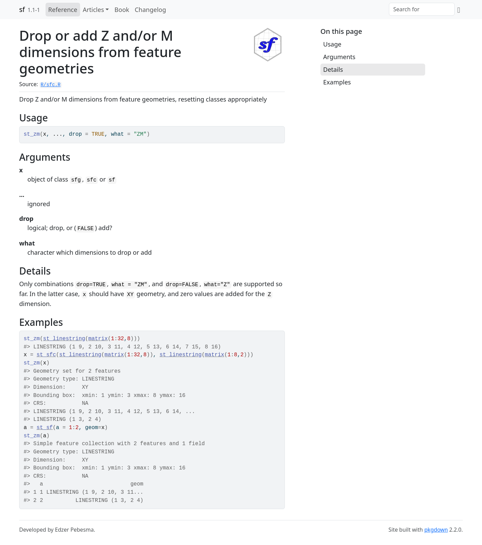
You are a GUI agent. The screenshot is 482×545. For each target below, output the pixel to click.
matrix (98, 339)
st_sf (45, 428)
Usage (332, 44)
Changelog (150, 9)
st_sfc (46, 355)
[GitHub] (459, 9)
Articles (93, 9)
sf (22, 9)
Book (121, 9)
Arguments (339, 57)
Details (333, 69)
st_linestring (64, 339)
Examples (337, 82)
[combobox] (422, 9)
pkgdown (436, 529)
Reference (62, 9)
